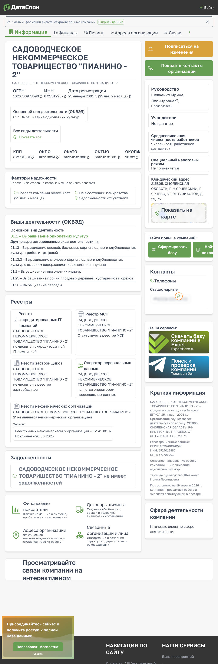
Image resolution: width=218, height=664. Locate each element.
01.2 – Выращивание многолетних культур (45, 271)
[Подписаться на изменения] (179, 49)
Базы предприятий (178, 656)
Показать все (30, 137)
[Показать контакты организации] (179, 68)
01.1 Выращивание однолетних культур (46, 117)
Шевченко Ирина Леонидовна (167, 98)
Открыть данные (110, 22)
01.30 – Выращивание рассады (36, 285)
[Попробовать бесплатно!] (38, 646)
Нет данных (162, 123)
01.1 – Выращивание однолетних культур (49, 236)
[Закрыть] (207, 21)
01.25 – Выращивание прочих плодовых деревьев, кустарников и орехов (71, 278)
